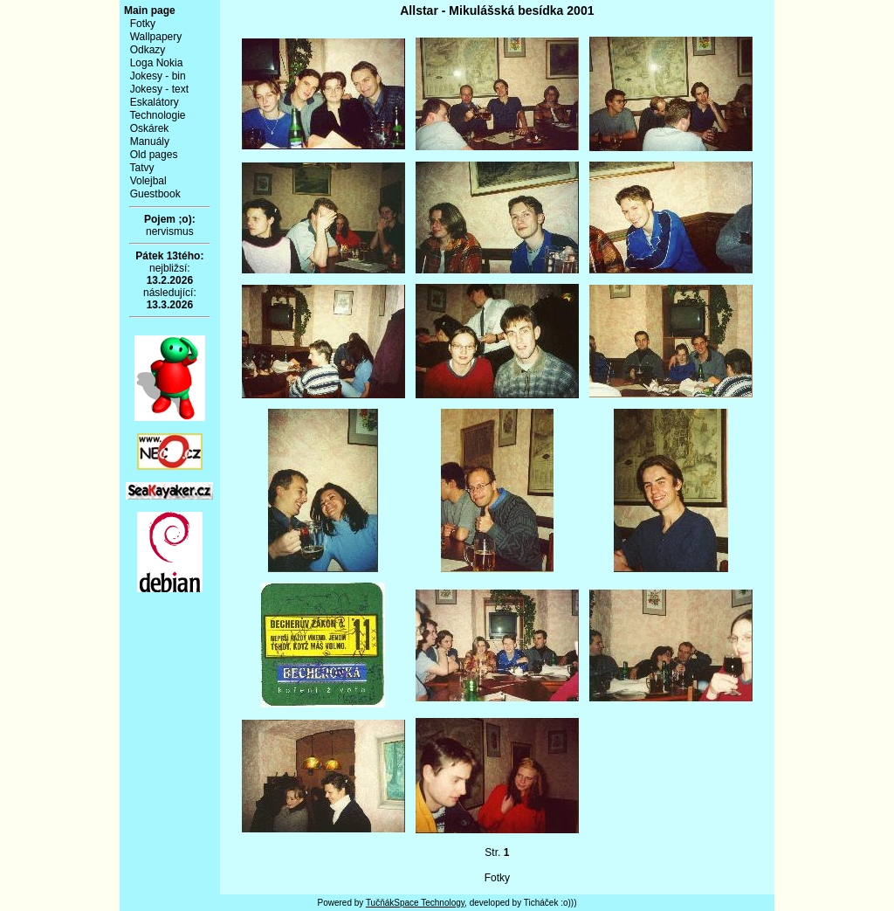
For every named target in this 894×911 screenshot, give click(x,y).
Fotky (142, 23)
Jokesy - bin (158, 76)
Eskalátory (154, 102)
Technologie (157, 115)
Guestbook (155, 194)
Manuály (149, 141)
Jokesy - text (159, 89)
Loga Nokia (156, 63)
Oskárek (149, 128)
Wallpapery (156, 37)
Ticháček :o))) (550, 903)
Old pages (154, 154)
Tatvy (141, 168)
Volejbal (148, 181)
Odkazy (148, 50)
